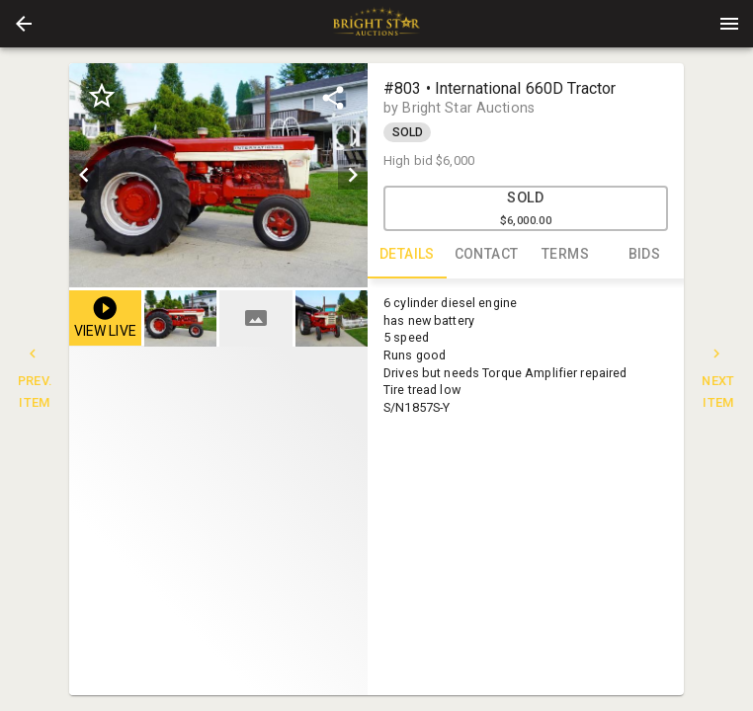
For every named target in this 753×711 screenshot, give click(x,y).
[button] (23, 23)
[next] (353, 175)
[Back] (23, 23)
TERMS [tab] (565, 254)
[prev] (84, 175)
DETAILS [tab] (407, 254)
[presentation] (376, 23)
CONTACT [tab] (486, 254)
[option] (218, 175)
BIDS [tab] (644, 254)
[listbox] (218, 175)
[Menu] (729, 23)
